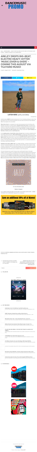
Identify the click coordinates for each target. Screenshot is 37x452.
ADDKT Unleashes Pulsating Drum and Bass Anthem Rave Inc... (16, 313)
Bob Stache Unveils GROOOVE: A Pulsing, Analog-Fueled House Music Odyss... (19, 351)
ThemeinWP (23, 449)
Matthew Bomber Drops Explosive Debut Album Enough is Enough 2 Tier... (18, 324)
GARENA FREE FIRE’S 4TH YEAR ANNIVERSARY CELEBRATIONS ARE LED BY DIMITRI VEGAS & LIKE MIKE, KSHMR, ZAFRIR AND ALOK (27, 262)
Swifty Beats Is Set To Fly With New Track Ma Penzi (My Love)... (17, 308)
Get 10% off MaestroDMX (18, 280)
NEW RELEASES (24, 252)
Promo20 (32, 252)
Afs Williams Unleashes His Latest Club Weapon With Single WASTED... (18, 341)
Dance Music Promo (20, 70)
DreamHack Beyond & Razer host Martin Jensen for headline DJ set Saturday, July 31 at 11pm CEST (10, 262)
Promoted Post (4, 253)
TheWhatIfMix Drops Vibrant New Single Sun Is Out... (14, 335)
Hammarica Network (13, 252)
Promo (28, 252)
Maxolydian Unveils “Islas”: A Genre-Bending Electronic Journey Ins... (18, 318)
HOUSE (19, 252)
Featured (7, 252)
